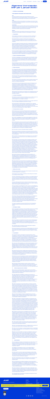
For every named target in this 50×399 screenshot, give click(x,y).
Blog (41, 1)
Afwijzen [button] (41, 385)
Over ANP (37, 382)
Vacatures (37, 387)
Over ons (25, 1)
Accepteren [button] (45, 385)
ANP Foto (37, 383)
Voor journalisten (29, 1)
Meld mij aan (6, 388)
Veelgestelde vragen (39, 388)
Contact (45, 1)
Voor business (35, 1)
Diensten (39, 1)
